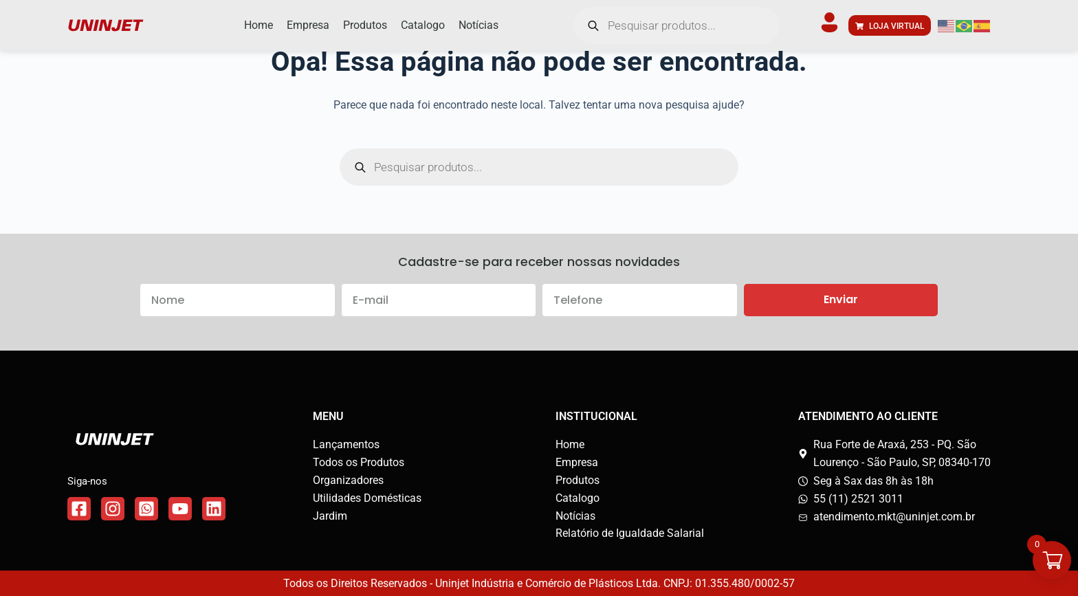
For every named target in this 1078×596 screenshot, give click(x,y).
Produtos (578, 480)
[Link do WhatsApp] (146, 508)
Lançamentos (346, 444)
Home (570, 444)
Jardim (330, 515)
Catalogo (578, 498)
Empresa (577, 462)
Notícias (575, 515)
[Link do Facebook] (79, 508)
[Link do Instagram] (112, 508)
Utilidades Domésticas (367, 498)
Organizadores (348, 480)
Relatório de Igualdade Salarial (630, 533)
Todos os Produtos (358, 462)
